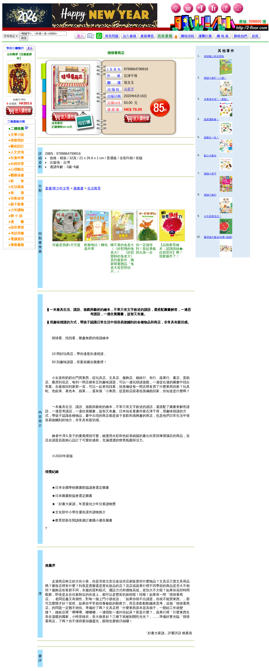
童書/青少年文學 (57, 188)
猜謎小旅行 (210, 194)
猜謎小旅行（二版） (215, 78)
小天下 (129, 89)
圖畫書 (78, 188)
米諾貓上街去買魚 (214, 56)
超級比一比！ (211, 137)
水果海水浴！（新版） (216, 99)
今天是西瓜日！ (213, 216)
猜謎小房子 (210, 173)
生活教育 (94, 188)
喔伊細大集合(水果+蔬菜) (218, 237)
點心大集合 (210, 155)
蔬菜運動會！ (211, 119)
